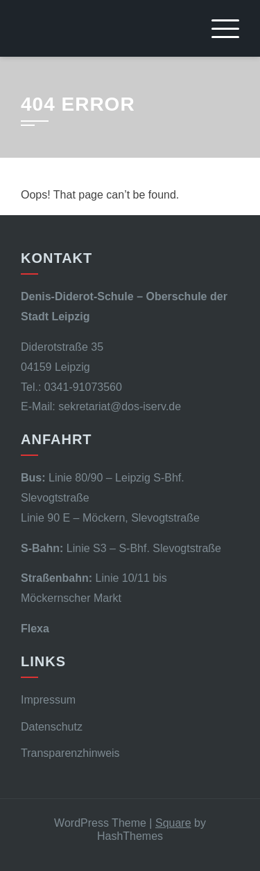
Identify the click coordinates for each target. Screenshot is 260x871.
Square (173, 823)
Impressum (48, 700)
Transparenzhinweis (70, 753)
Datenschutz (52, 727)
